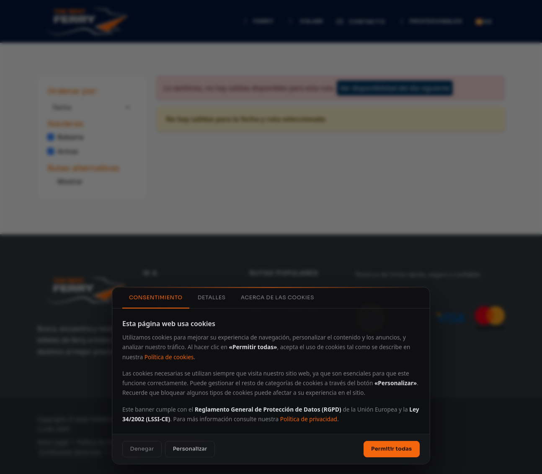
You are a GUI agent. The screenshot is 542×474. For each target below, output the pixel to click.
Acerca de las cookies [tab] (277, 297)
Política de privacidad (308, 418)
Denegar (142, 448)
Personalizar (190, 448)
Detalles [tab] (212, 297)
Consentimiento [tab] (156, 297)
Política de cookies (169, 356)
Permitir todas (391, 448)
